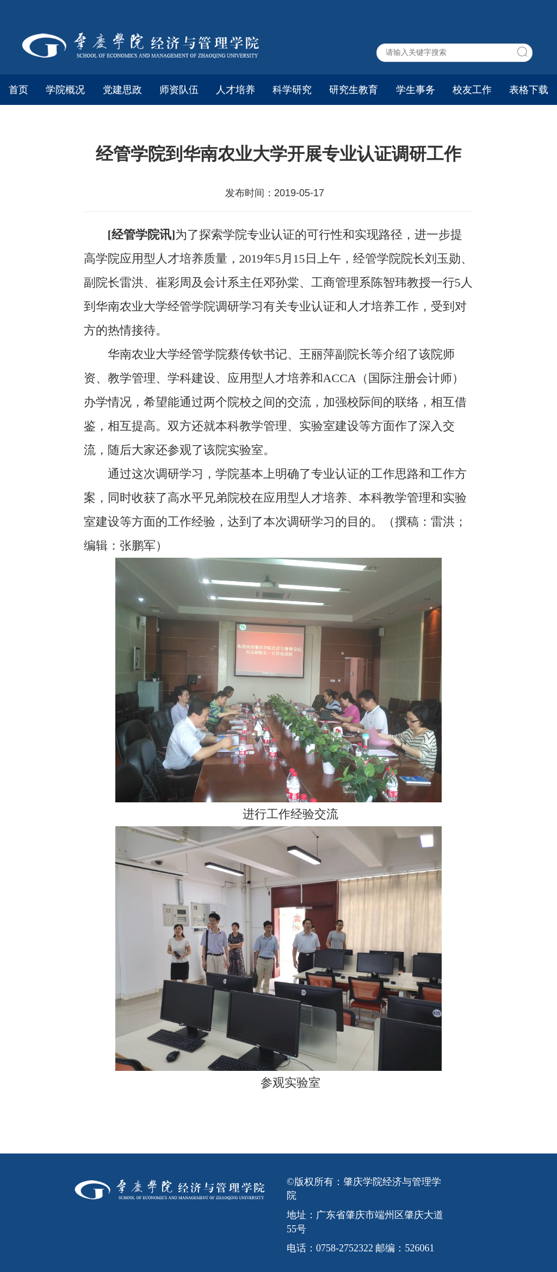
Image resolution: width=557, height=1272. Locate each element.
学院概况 (65, 89)
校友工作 (472, 89)
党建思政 (122, 89)
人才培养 (235, 89)
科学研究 (292, 89)
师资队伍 (179, 89)
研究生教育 (353, 89)
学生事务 (415, 89)
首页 (18, 89)
